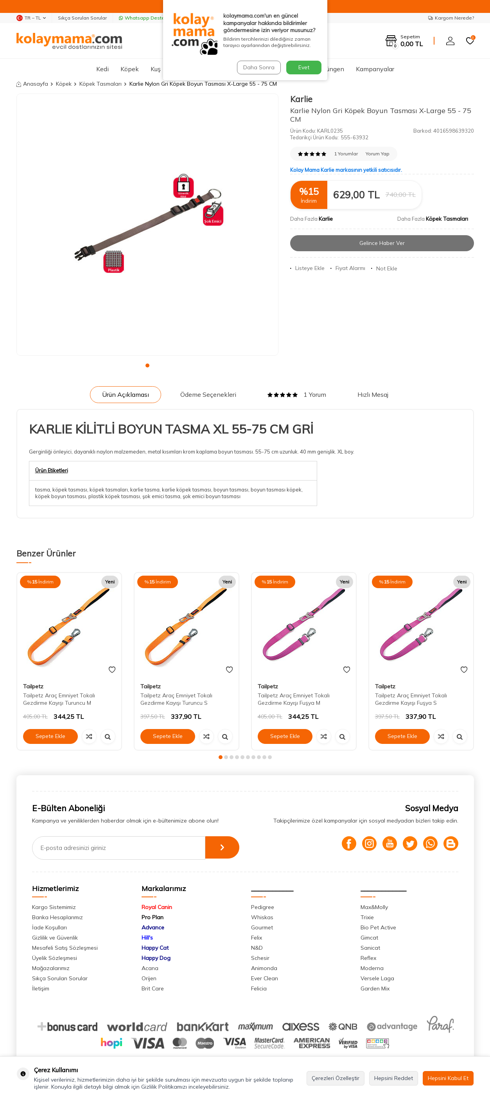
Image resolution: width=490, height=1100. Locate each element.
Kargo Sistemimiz (54, 907)
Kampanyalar (375, 69)
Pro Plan (152, 917)
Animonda (264, 968)
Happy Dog (156, 957)
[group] (147, 224)
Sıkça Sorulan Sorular (82, 18)
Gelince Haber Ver (382, 243)
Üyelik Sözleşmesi (54, 957)
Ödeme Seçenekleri (208, 394)
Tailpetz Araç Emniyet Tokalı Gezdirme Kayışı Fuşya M (294, 699)
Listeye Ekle (307, 268)
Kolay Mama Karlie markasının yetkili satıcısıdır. (346, 170)
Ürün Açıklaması (125, 394)
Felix (256, 937)
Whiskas (262, 917)
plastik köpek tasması (114, 496)
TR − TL (31, 18)
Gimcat (369, 937)
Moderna (372, 968)
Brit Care (153, 988)
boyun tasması (231, 489)
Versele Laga (377, 978)
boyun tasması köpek (276, 489)
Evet (303, 67)
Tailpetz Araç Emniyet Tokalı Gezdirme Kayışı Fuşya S (411, 699)
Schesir (260, 957)
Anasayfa (32, 83)
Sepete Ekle (50, 736)
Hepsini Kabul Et (448, 1078)
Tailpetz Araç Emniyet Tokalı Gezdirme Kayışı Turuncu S (176, 699)
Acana (150, 968)
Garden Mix (375, 988)
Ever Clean (264, 978)
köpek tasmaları (109, 489)
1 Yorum (296, 394)
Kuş (156, 69)
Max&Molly (374, 907)
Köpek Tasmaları (100, 83)
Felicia (259, 988)
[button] (147, 365)
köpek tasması (69, 489)
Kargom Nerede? (451, 18)
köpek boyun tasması (60, 496)
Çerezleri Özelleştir (335, 1078)
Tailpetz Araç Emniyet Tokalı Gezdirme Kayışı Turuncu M (59, 699)
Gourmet (262, 927)
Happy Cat (155, 947)
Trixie (367, 917)
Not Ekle (384, 268)
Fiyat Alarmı (347, 268)
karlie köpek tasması (186, 489)
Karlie (301, 99)
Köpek (129, 69)
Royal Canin (157, 907)
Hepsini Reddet (393, 1078)
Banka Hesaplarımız (57, 917)
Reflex (368, 957)
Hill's (147, 937)
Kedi (102, 69)
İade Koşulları (49, 927)
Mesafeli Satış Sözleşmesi (65, 947)
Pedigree (262, 907)
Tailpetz (33, 686)
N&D (257, 947)
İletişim (40, 988)
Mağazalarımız (51, 968)
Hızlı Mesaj (372, 394)
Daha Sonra (258, 67)
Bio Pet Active (378, 927)
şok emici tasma (161, 496)
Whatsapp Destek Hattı (149, 18)
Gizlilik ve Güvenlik (55, 937)
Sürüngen (330, 69)
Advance (153, 927)
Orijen (149, 978)
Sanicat (370, 947)
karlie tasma (145, 489)
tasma (42, 489)
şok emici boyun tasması (212, 496)
